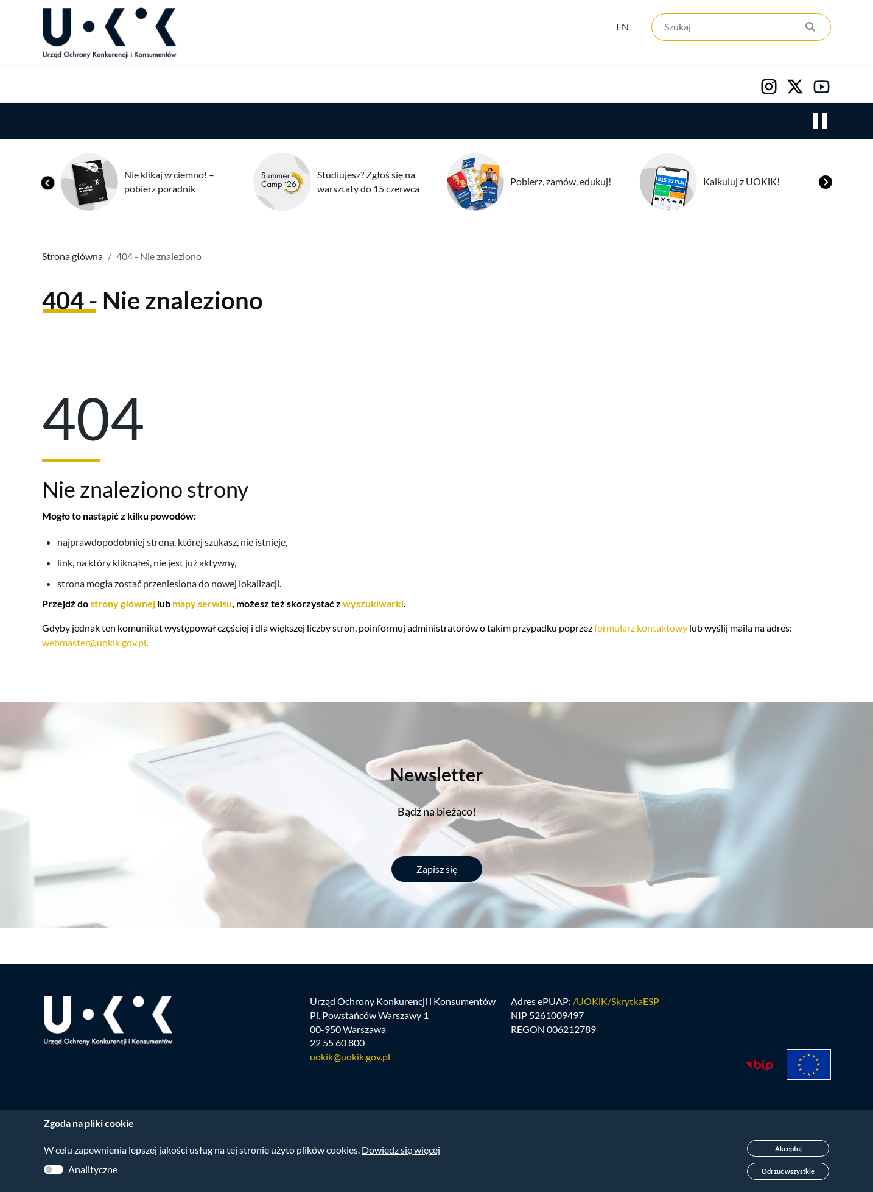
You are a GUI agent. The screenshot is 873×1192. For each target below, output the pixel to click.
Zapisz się (436, 870)
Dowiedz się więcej (401, 1149)
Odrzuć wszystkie (788, 1171)
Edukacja (362, 86)
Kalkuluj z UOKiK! (741, 183)
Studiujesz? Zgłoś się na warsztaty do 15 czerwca (368, 183)
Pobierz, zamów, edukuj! (560, 183)
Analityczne (92, 1169)
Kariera (451, 86)
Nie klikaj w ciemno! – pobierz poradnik (169, 183)
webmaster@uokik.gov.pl (94, 644)
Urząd (56, 86)
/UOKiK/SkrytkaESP (616, 1006)
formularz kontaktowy (640, 629)
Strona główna (72, 258)
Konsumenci (261, 86)
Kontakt (538, 86)
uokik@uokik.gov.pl (350, 1062)
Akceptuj (788, 1148)
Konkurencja (150, 86)
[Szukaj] (741, 29)
